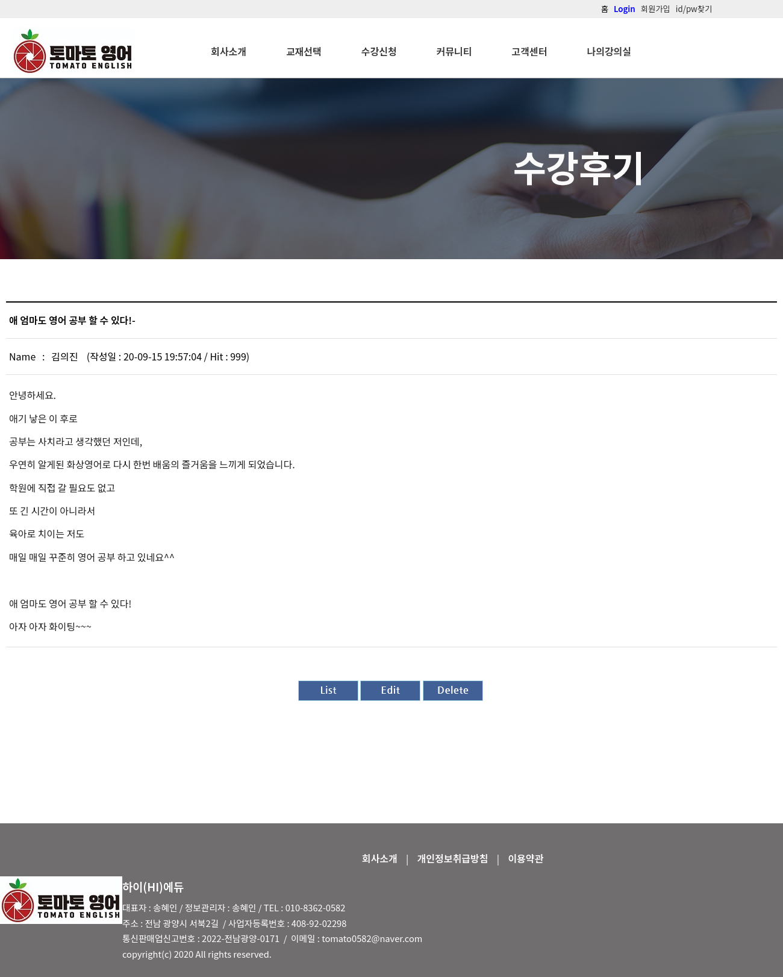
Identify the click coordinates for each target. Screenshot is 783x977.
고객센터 (529, 51)
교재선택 (304, 51)
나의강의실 (609, 51)
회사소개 (228, 51)
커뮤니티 (454, 51)
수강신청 (379, 51)
